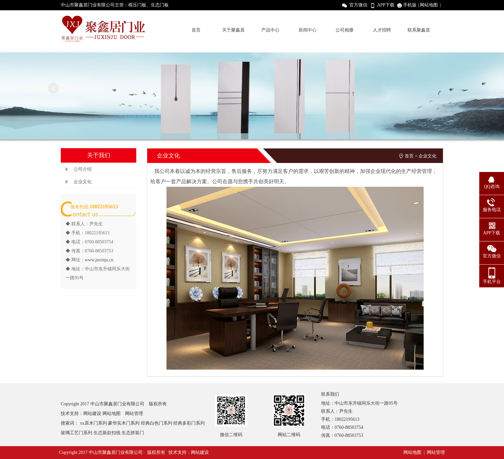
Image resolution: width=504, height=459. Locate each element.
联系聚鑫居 (419, 30)
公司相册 (345, 30)
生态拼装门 (133, 432)
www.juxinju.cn (99, 259)
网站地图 (112, 413)
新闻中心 (308, 30)
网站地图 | (431, 5)
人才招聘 (382, 30)
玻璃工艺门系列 (76, 432)
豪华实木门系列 (124, 423)
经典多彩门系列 (189, 423)
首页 (196, 30)
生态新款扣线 (107, 432)
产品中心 (270, 30)
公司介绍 (83, 169)
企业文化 (83, 181)
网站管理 (134, 413)
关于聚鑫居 (233, 30)
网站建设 (92, 413)
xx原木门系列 (93, 423)
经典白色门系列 (156, 423)
